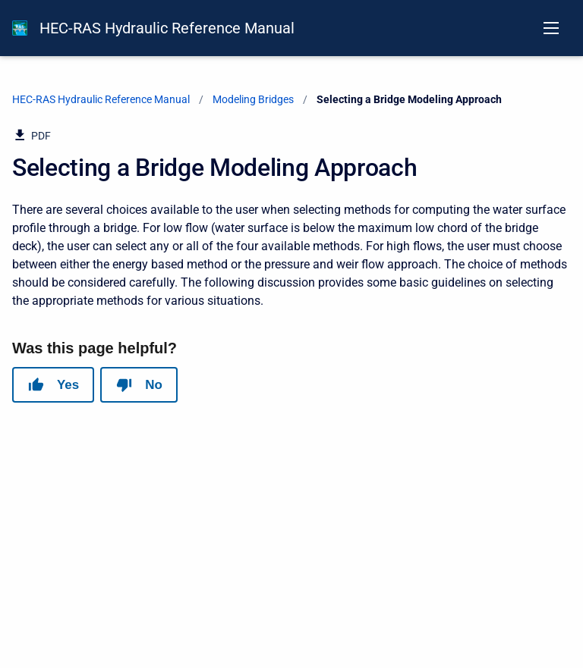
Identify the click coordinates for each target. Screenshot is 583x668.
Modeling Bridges (253, 99)
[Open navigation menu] (551, 28)
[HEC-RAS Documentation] (19, 28)
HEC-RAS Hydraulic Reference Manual (167, 28)
